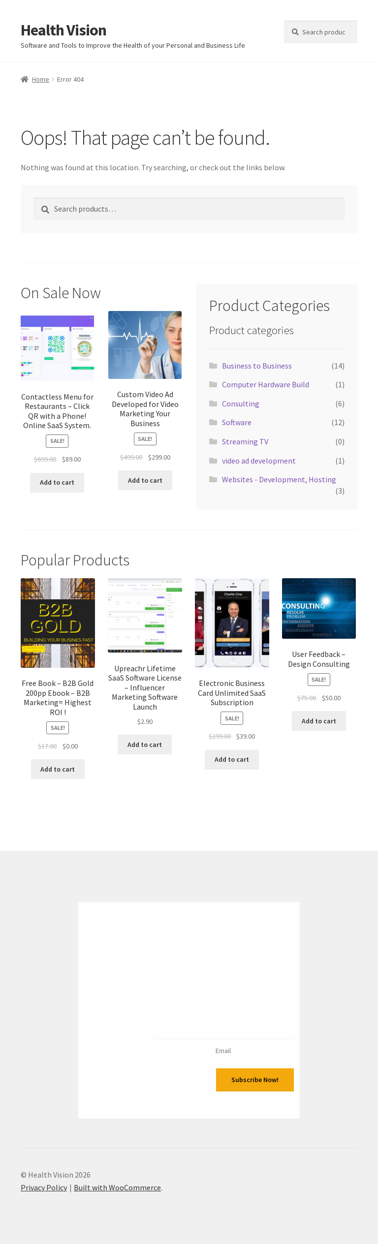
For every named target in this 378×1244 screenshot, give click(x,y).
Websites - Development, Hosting (279, 479)
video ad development (259, 461)
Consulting (240, 403)
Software (237, 422)
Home (40, 79)
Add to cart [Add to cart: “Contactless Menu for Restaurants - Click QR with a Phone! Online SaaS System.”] (57, 482)
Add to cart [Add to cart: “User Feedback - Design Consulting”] (319, 720)
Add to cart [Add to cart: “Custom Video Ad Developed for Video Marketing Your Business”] (145, 480)
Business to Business (257, 366)
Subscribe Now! (255, 1079)
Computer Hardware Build (265, 384)
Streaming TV (245, 441)
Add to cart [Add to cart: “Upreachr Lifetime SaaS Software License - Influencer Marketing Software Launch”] (144, 744)
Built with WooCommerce (117, 1187)
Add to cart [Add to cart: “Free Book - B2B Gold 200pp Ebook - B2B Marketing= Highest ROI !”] (57, 769)
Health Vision (63, 30)
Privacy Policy (44, 1187)
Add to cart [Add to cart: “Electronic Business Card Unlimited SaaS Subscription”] (232, 759)
